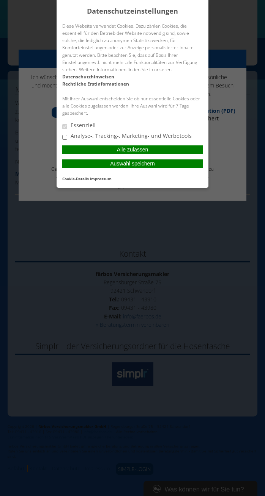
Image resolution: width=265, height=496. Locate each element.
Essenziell (79, 125)
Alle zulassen (132, 150)
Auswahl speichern (132, 164)
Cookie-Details (75, 178)
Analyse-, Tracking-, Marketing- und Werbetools (127, 136)
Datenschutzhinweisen (88, 76)
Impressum (101, 178)
